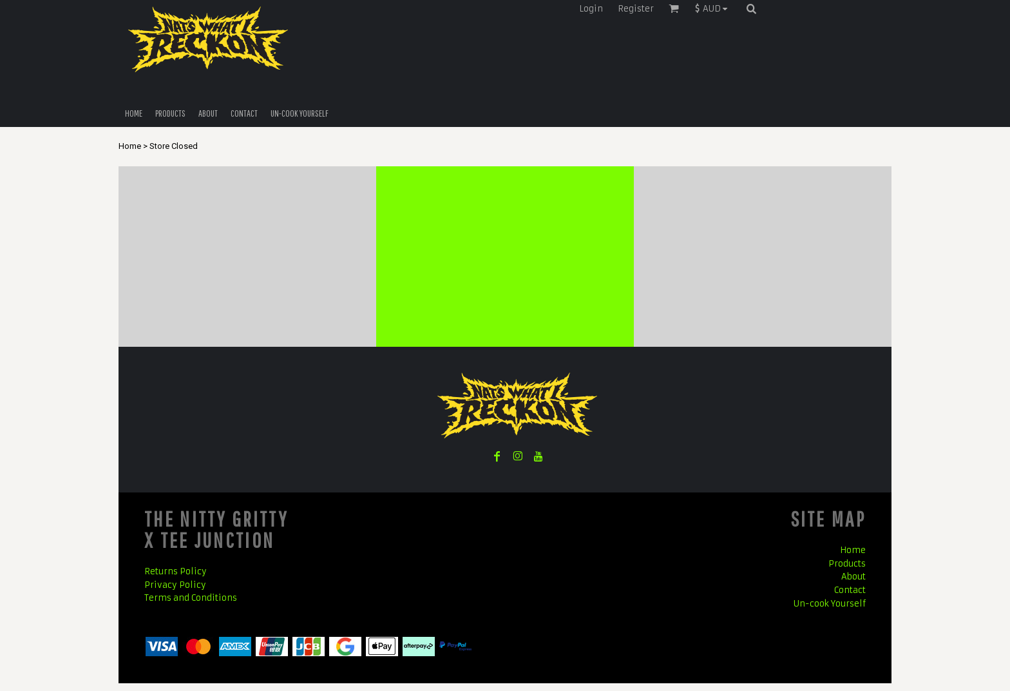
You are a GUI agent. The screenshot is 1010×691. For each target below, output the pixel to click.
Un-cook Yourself (830, 603)
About (853, 576)
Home (130, 146)
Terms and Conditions (190, 597)
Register (636, 8)
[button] (714, 8)
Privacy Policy (175, 584)
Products (847, 563)
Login (591, 8)
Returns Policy (175, 571)
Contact (850, 590)
